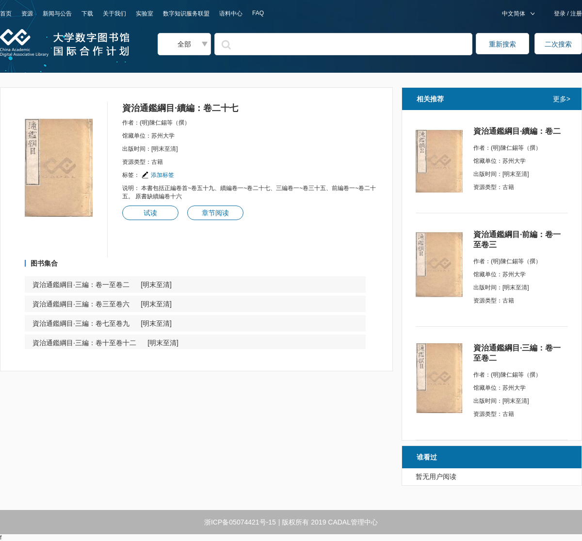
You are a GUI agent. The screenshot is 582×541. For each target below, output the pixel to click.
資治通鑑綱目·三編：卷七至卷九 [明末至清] (102, 323)
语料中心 (230, 13)
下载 (87, 13)
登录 (560, 13)
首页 (6, 13)
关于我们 (114, 13)
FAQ (258, 13)
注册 (575, 13)
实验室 (144, 13)
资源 (27, 13)
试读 (150, 213)
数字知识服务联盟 (186, 13)
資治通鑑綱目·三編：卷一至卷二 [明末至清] (102, 284)
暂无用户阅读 (436, 476)
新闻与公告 (57, 13)
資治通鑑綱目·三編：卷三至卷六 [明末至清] (102, 304)
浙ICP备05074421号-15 (240, 522)
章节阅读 (215, 213)
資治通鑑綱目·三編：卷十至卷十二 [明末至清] (105, 343)
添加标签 (157, 175)
